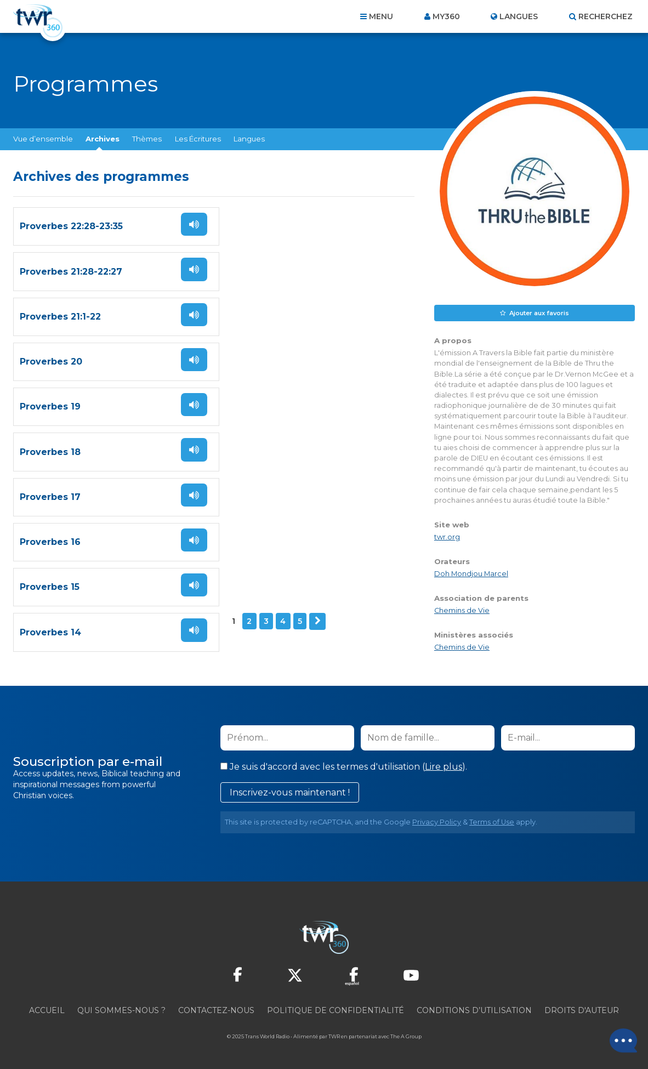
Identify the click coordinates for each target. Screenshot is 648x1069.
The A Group (406, 1036)
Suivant (104, 574)
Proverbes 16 (254, 455)
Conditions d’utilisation (474, 1010)
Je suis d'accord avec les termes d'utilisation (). (343, 766)
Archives (103, 138)
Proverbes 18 (254, 383)
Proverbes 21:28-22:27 (275, 240)
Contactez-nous (216, 1010)
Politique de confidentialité (335, 1010)
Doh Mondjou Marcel (471, 574)
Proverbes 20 (255, 311)
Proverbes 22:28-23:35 (71, 240)
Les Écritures (198, 138)
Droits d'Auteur (581, 1010)
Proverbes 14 (254, 527)
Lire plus (443, 766)
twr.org (447, 537)
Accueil (47, 1010)
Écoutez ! (191, 237)
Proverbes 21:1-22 (60, 311)
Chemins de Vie (462, 610)
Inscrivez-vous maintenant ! (290, 792)
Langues (249, 138)
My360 (446, 16)
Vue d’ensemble (43, 138)
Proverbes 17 (50, 455)
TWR (334, 1036)
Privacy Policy (436, 821)
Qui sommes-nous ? (121, 1010)
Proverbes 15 (49, 527)
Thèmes (147, 138)
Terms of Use (491, 821)
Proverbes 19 (50, 383)
